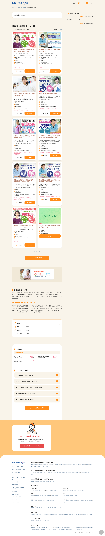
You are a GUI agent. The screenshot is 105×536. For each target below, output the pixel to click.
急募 (60, 472)
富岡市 (69, 464)
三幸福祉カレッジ (44, 529)
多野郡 (87, 464)
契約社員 (37, 481)
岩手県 (44, 490)
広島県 (64, 500)
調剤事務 (66, 514)
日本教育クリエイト (35, 527)
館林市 (57, 464)
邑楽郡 (47, 466)
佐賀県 (36, 507)
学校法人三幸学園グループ (54, 529)
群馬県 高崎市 (44, 62)
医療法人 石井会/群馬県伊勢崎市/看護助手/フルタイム (49, 226)
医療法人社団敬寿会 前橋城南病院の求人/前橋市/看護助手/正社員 (24, 181)
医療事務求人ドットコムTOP (17, 7)
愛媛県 (90, 500)
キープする (19, 71)
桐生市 (40, 464)
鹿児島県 (56, 507)
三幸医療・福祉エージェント (47, 527)
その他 (90, 514)
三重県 (75, 495)
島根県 (75, 500)
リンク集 (14, 499)
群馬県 (56, 495)
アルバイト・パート (54, 481)
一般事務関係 (60, 514)
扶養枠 (63, 472)
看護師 (79, 514)
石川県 (79, 490)
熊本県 (44, 507)
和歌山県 (52, 500)
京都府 (36, 500)
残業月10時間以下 (76, 472)
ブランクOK (39, 472)
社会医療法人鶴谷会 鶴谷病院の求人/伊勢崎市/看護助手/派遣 (49, 181)
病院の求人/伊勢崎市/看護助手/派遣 (23, 225)
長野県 (67, 490)
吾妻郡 (34, 466)
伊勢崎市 (45, 464)
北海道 (32, 490)
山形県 (51, 490)
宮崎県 (51, 507)
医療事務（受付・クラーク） (37, 514)
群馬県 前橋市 (44, 104)
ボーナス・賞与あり (48, 472)
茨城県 (52, 495)
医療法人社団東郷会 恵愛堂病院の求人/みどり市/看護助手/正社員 (24, 50)
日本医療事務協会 (77, 527)
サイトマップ (15, 502)
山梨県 (64, 490)
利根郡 (39, 466)
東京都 (32, 495)
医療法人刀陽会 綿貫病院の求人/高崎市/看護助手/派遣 (24, 94)
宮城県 (36, 490)
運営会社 (14, 491)
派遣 (41, 481)
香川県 (86, 500)
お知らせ (14, 475)
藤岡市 (65, 464)
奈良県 (40, 500)
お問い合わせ (15, 494)
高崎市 (36, 464)
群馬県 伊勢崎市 (44, 148)
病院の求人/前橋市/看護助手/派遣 (48, 93)
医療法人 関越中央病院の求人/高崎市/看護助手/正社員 (24, 136)
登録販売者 (71, 514)
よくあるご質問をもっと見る (37, 408)
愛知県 (64, 495)
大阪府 (32, 500)
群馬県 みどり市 (18, 62)
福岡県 (32, 507)
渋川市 (61, 464)
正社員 (32, 481)
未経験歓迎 (68, 472)
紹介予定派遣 (46, 481)
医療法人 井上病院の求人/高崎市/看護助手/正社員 (49, 50)
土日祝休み (55, 472)
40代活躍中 (33, 472)
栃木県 (48, 495)
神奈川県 (37, 495)
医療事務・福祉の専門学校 (66, 529)
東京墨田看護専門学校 (78, 529)
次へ (40, 251)
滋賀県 (44, 500)
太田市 (49, 464)
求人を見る (29, 71)
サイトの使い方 (16, 482)
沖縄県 (60, 507)
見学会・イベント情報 (17, 466)
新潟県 (71, 490)
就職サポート (15, 484)
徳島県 (82, 500)
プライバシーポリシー (17, 497)
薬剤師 (75, 514)
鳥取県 (71, 500)
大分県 (47, 507)
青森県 (40, 490)
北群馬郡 (83, 464)
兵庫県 (47, 500)
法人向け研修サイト (68, 527)
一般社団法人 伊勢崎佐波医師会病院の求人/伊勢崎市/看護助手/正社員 (49, 136)
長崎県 (40, 507)
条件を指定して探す (37, 257)
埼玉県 (41, 495)
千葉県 (45, 495)
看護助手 (24, 7)
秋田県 (47, 490)
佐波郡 (43, 466)
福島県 (55, 490)
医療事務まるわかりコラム (18, 469)
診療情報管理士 (85, 514)
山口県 (79, 500)
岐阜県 (71, 495)
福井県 (82, 490)
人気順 (60, 29)
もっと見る (15, 298)
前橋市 (32, 464)
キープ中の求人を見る (88, 16)
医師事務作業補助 (53, 514)
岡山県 (67, 500)
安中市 (73, 464)
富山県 (75, 490)
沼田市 (53, 464)
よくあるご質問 (16, 472)
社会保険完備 (84, 472)
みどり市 (78, 464)
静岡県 (67, 495)
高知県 (64, 502)
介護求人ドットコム (58, 527)
